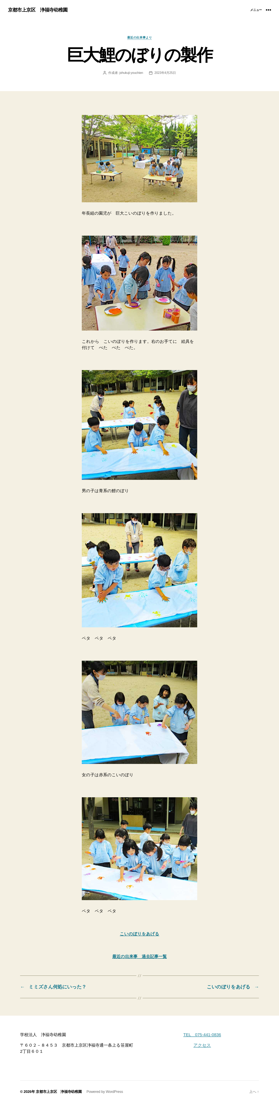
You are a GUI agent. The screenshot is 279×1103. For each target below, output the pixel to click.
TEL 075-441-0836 (202, 1034)
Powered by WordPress (105, 1092)
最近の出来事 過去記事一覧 (139, 956)
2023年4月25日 (165, 72)
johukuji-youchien (131, 72)
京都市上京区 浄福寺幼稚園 (37, 10)
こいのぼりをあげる (139, 933)
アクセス (202, 1045)
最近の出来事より (139, 37)
